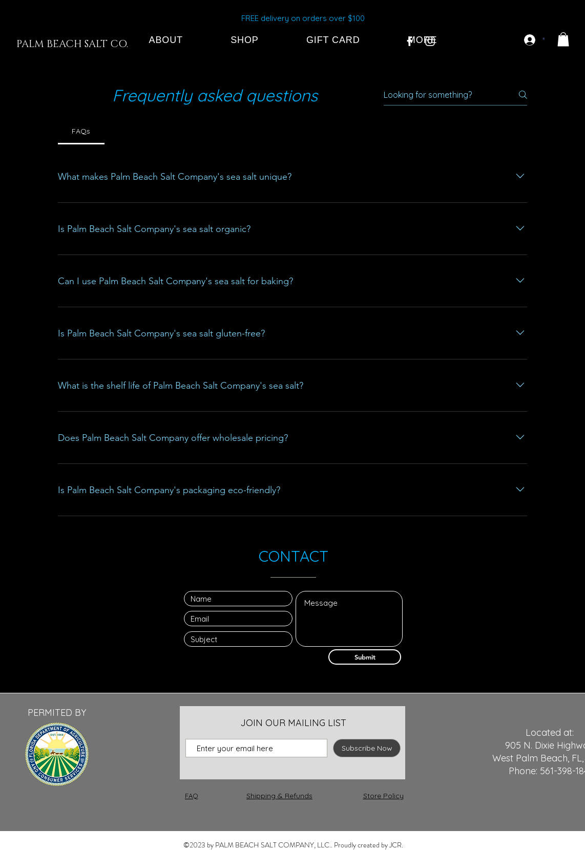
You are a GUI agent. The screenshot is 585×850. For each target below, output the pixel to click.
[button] (563, 39)
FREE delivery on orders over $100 (303, 18)
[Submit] (364, 657)
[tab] (81, 131)
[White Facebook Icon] (409, 41)
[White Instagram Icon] (430, 41)
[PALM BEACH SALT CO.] (72, 44)
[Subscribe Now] (367, 748)
